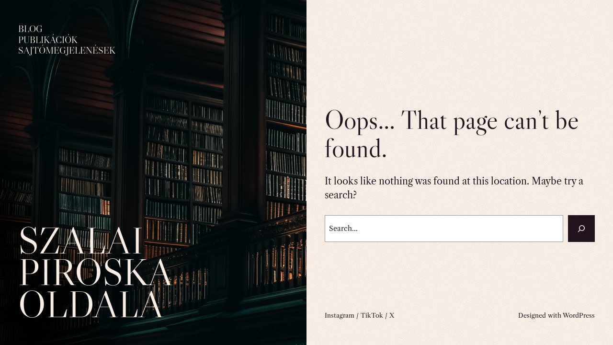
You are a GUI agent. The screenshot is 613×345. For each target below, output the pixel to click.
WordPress (579, 315)
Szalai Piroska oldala (94, 272)
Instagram (339, 315)
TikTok (372, 315)
